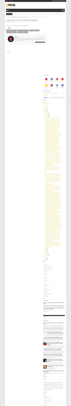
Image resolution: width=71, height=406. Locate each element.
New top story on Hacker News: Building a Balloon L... (56, 85)
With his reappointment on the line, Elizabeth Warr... (56, 146)
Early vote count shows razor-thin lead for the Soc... (56, 199)
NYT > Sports (52, 362)
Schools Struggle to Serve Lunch (53, 118)
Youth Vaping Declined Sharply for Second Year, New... (57, 88)
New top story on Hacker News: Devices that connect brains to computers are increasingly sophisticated (55, 327)
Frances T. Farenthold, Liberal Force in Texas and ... (56, 157)
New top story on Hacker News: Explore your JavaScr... (57, 97)
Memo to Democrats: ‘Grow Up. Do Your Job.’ (55, 104)
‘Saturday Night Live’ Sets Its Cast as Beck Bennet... (56, 171)
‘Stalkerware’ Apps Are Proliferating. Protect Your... (56, 100)
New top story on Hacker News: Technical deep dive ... (57, 128)
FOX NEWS (57, 359)
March (50, 220)
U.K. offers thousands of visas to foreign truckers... (56, 206)
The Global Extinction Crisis (53, 117)
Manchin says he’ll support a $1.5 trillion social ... (56, 76)
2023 (49, 57)
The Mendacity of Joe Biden (53, 193)
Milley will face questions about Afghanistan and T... (56, 160)
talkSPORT (49, 258)
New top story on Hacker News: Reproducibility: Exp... (56, 72)
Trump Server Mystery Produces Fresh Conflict (55, 93)
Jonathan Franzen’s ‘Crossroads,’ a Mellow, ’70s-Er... (56, 173)
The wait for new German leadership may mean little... (57, 175)
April (50, 219)
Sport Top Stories (50, 256)
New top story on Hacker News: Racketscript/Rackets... (57, 190)
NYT (48, 362)
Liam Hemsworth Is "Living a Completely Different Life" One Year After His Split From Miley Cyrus (57, 333)
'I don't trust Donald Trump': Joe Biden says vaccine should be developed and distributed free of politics (55, 308)
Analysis (49, 230)
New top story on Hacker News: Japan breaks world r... (57, 153)
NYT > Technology (50, 252)
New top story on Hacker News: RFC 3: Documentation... (54, 163)
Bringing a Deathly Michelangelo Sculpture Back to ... (56, 156)
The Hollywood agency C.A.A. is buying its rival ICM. (56, 159)
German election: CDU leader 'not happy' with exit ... (56, 204)
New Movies (49, 247)
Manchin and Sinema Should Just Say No (55, 140)
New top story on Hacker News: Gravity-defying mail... (57, 141)
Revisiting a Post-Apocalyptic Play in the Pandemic (56, 73)
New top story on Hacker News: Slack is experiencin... (56, 68)
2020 (49, 224)
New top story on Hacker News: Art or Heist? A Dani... (56, 94)
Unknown (49, 50)
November (50, 62)
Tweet (10, 30)
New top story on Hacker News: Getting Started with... (56, 185)
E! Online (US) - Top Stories (51, 236)
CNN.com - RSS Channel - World (52, 234)
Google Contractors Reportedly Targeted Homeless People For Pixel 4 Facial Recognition (55, 302)
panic (49, 137)
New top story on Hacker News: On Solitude (55, 170)
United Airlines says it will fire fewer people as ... (56, 77)
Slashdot (49, 254)
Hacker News (62, 359)
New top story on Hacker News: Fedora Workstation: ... (57, 212)
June (49, 216)
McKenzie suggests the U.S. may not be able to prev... (56, 135)
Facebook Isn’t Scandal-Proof (53, 139)
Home (49, 264)
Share (18, 30)
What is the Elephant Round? (53, 205)
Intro (49, 123)
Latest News (49, 243)
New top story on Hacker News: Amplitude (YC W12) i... (57, 112)
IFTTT (49, 241)
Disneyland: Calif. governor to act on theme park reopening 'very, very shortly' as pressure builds (55, 321)
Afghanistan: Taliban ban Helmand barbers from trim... (57, 178)
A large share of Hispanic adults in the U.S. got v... (56, 121)
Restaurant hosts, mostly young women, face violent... (56, 179)
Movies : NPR (49, 245)
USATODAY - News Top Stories (52, 366)
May (49, 217)
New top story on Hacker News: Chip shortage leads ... (57, 80)
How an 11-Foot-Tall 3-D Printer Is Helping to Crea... (56, 122)
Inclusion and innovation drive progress (55, 174)
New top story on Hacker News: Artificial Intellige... (56, 111)
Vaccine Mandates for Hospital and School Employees (56, 136)
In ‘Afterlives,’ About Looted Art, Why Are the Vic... (56, 92)
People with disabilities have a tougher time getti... (56, 89)
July (49, 215)
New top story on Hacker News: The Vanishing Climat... (57, 71)
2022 (49, 58)
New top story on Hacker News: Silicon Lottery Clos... (56, 67)
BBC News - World (50, 232)
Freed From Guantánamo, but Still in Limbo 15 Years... (56, 198)
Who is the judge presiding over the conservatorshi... (56, 103)
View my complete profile (51, 51)
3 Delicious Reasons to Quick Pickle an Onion (55, 90)
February (50, 221)
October (50, 63)
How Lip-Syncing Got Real (52, 147)
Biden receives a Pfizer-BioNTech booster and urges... (57, 161)
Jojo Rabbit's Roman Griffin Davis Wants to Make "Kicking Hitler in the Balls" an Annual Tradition (57, 314)
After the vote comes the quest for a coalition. (55, 182)
